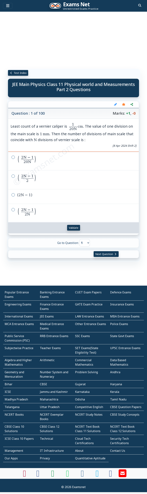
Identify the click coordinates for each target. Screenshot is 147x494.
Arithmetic (47, 360)
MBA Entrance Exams (125, 316)
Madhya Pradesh (16, 399)
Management (14, 451)
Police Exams (119, 324)
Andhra (115, 372)
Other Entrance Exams (90, 324)
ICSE (8, 392)
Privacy (45, 458)
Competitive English (89, 407)
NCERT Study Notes (89, 415)
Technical (46, 439)
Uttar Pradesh (50, 407)
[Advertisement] (73, 40)
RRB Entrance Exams (54, 336)
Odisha (80, 399)
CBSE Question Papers (125, 407)
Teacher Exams (50, 348)
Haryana (116, 384)
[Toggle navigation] (7, 6)
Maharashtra (49, 399)
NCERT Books (14, 415)
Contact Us (117, 451)
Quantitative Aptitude (90, 458)
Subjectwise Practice (19, 348)
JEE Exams (47, 316)
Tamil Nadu (118, 399)
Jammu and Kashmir (54, 392)
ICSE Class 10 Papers (19, 439)
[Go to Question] (84, 243)
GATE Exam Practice (89, 304)
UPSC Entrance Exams (125, 348)
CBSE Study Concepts (124, 415)
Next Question (106, 254)
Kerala (114, 392)
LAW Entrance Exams (89, 316)
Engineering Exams (18, 304)
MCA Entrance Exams (19, 324)
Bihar (8, 384)
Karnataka (82, 392)
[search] (140, 5)
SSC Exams (82, 336)
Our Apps (11, 458)
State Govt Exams (122, 336)
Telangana (12, 407)
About (79, 451)
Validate (73, 227)
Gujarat (80, 384)
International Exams (19, 316)
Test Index (18, 73)
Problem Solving (86, 372)
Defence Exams (120, 292)
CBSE (43, 384)
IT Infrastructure (52, 451)
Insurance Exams (122, 304)
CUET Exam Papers (88, 292)
